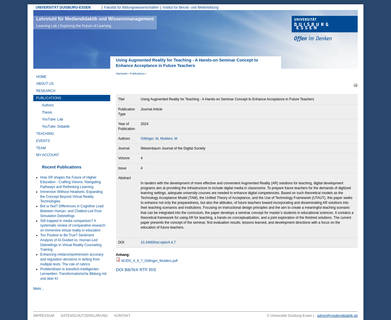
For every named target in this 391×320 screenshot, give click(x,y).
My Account (47, 155)
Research (45, 91)
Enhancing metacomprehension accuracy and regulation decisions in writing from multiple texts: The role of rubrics (71, 259)
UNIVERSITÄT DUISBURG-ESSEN (63, 7)
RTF (144, 269)
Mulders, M (168, 139)
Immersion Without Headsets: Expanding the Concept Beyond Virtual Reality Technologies (71, 197)
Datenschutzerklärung (84, 316)
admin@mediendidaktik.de (337, 316)
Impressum (43, 316)
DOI (120, 269)
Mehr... (38, 289)
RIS (152, 269)
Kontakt (123, 316)
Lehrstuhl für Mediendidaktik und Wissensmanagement (95, 22)
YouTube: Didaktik (56, 126)
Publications (137, 73)
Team (41, 148)
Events (43, 141)
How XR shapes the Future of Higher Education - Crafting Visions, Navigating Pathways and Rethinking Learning (70, 182)
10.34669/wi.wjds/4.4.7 (158, 242)
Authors (48, 105)
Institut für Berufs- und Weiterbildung (191, 7)
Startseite (122, 73)
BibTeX (131, 269)
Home (41, 77)
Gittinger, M (149, 139)
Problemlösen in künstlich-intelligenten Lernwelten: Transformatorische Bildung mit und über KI (73, 274)
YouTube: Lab (52, 119)
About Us (45, 84)
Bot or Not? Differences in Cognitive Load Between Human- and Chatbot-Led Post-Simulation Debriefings (72, 211)
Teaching (45, 134)
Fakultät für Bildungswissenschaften (131, 7)
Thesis (47, 112)
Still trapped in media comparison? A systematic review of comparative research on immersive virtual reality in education (72, 226)
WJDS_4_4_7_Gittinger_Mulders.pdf (149, 261)
